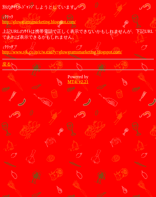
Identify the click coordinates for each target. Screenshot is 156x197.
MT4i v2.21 (78, 81)
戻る (6, 64)
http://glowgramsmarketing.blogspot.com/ (39, 21)
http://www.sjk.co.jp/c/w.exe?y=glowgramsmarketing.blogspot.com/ (62, 52)
